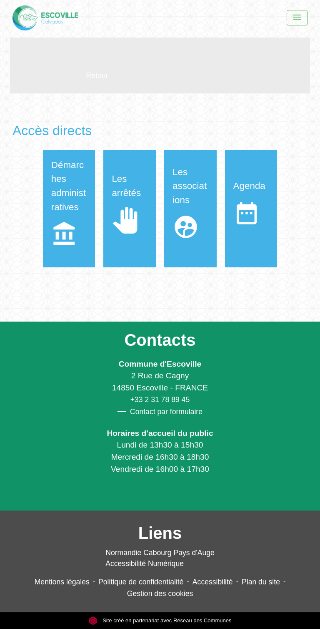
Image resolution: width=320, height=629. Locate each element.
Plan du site (261, 582)
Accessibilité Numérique (144, 563)
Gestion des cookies (160, 593)
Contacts (159, 340)
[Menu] (297, 17)
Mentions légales (62, 582)
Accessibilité (212, 582)
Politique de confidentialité (140, 582)
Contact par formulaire (160, 412)
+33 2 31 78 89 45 (160, 399)
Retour (97, 75)
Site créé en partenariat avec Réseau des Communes (160, 620)
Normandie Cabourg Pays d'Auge (160, 552)
